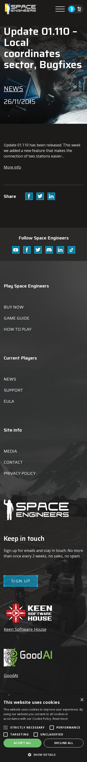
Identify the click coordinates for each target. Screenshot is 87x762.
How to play (18, 329)
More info (12, 167)
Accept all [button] (22, 743)
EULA (9, 401)
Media (10, 451)
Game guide (16, 318)
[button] (43, 754)
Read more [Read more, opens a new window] (60, 719)
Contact (13, 462)
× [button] (82, 700)
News (13, 89)
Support (13, 390)
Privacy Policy (20, 473)
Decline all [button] (63, 743)
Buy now (14, 307)
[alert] (43, 728)
